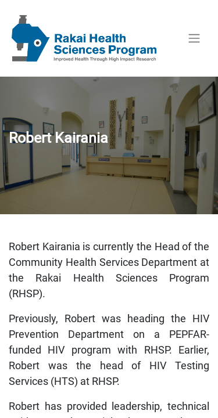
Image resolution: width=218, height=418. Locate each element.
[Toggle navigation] (194, 38)
